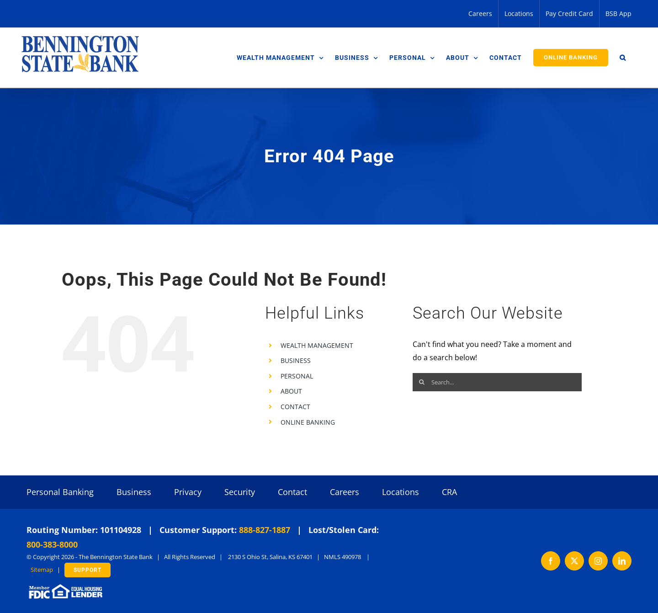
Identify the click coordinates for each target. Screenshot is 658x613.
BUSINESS (296, 360)
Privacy (188, 491)
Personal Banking (60, 491)
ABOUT (291, 391)
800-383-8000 (52, 544)
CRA (449, 491)
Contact (292, 491)
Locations (400, 491)
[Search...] (497, 382)
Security (239, 491)
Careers (344, 491)
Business (134, 491)
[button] (623, 57)
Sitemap (42, 569)
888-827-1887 (264, 529)
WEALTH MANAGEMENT (317, 345)
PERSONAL (297, 376)
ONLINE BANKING (308, 422)
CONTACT (295, 406)
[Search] (422, 382)
